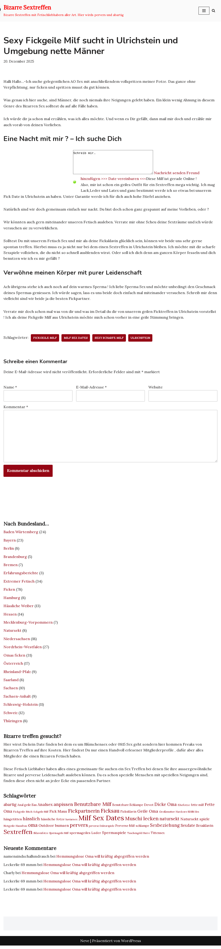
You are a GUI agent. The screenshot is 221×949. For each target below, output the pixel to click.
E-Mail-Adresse (91, 388)
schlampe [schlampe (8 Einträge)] (142, 829)
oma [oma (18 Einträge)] (33, 828)
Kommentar (15, 408)
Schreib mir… (118, 162)
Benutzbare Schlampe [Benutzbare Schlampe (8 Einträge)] (127, 808)
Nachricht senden (179, 173)
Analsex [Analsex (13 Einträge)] (45, 807)
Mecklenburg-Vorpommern (28, 624)
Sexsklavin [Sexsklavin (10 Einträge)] (204, 828)
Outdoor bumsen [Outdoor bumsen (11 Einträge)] (53, 828)
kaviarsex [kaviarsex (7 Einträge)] (71, 822)
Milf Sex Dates (76, 339)
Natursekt (12, 632)
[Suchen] (213, 10)
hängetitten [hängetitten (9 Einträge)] (12, 822)
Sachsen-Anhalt (17, 698)
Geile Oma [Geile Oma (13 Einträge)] (147, 814)
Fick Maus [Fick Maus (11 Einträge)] (58, 814)
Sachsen (10, 690)
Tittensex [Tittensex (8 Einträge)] (158, 836)
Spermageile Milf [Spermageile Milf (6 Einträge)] (59, 836)
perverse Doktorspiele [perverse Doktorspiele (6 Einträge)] (101, 828)
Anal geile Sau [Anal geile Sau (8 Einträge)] (27, 808)
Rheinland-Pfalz (17, 674)
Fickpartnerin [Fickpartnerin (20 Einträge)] (84, 814)
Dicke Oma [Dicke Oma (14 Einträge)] (165, 807)
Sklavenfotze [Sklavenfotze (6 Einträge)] (40, 836)
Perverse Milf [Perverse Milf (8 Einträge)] (125, 829)
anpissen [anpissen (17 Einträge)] (63, 807)
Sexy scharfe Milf (109, 339)
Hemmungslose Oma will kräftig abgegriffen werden (104, 859)
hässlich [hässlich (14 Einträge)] (31, 821)
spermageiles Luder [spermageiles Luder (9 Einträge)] (85, 836)
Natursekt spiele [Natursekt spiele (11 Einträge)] (195, 822)
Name (10, 388)
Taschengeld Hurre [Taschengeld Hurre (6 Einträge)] (138, 836)
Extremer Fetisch (19, 583)
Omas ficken (14, 657)
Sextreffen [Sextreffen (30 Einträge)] (17, 835)
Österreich (13, 665)
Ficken (9, 591)
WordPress (131, 944)
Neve (84, 944)
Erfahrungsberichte (20, 574)
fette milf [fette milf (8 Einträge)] (197, 808)
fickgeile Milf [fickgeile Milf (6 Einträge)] (40, 814)
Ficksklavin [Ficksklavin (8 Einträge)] (128, 815)
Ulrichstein (141, 339)
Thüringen (12, 723)
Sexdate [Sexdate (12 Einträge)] (188, 828)
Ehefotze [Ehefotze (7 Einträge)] (184, 808)
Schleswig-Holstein (20, 707)
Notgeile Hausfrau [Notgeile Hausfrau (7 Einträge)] (15, 828)
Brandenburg (15, 558)
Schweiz (10, 715)
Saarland (11, 682)
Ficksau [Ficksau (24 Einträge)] (110, 813)
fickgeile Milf (45, 339)
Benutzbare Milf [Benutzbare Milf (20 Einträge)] (92, 807)
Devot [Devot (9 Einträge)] (149, 808)
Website (155, 388)
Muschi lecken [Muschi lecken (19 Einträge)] (142, 821)
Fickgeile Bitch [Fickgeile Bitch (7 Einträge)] (22, 814)
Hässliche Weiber (18, 608)
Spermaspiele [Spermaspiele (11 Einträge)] (114, 835)
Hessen (10, 616)
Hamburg (11, 599)
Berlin (8, 550)
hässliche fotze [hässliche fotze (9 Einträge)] (53, 822)
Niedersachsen (16, 640)
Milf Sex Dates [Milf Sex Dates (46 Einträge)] (101, 820)
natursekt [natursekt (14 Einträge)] (169, 821)
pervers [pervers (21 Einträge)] (79, 828)
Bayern (9, 541)
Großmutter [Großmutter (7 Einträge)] (167, 814)
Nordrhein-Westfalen (22, 649)
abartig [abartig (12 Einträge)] (9, 807)
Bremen (10, 566)
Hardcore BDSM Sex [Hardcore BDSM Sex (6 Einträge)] (187, 814)
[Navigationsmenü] (204, 11)
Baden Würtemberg (20, 533)
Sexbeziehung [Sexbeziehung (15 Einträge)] (165, 828)
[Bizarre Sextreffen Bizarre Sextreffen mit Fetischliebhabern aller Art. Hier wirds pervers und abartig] (63, 10)
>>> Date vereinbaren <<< (124, 179)
